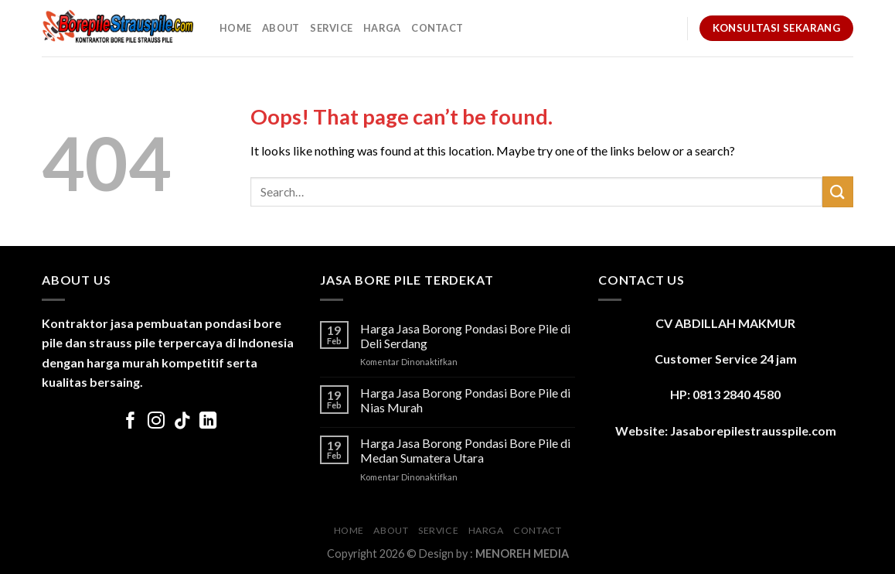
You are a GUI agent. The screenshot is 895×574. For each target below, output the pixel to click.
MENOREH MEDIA (522, 553)
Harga (381, 28)
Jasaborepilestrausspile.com (753, 430)
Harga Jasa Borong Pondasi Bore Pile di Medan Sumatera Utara (465, 450)
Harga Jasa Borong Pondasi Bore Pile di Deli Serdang (465, 335)
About (280, 28)
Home (235, 28)
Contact (437, 28)
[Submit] (837, 191)
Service (331, 28)
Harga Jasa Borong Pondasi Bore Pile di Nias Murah (465, 400)
